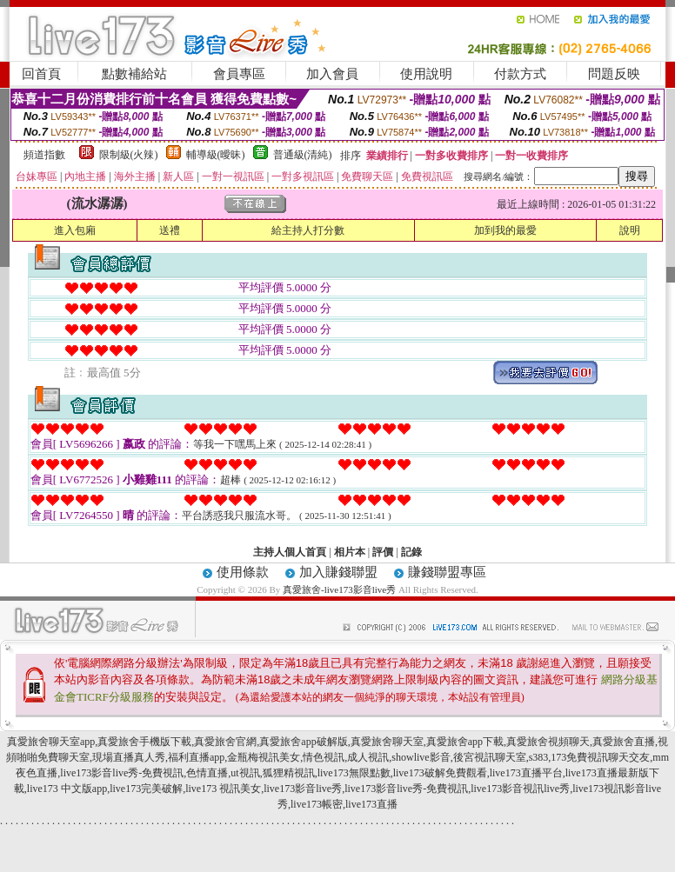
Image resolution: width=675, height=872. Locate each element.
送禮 (169, 230)
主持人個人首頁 (289, 552)
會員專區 (239, 74)
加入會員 (332, 74)
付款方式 (520, 74)
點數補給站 (134, 74)
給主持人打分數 (307, 230)
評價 (382, 552)
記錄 (411, 552)
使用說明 (426, 74)
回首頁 (41, 74)
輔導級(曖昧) (215, 155)
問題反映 (614, 74)
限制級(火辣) (128, 155)
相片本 (349, 552)
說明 (629, 230)
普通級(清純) (302, 155)
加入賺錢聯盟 (338, 572)
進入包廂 (75, 230)
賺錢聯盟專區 (447, 572)
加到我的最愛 (505, 230)
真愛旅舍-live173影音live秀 (339, 589)
